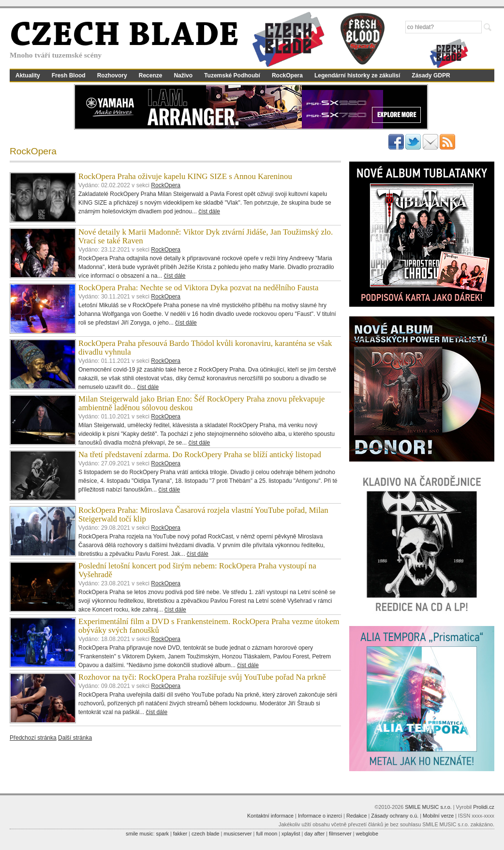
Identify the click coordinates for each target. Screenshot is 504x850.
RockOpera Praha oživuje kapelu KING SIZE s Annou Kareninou (185, 176)
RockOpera (287, 75)
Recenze (151, 75)
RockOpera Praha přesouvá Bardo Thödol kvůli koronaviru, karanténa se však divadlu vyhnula (205, 348)
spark (162, 833)
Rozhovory (112, 75)
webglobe (367, 833)
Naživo (183, 75)
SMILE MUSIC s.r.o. (428, 807)
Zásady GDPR (431, 75)
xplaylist (291, 833)
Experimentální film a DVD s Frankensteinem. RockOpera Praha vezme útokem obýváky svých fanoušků (209, 626)
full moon (266, 833)
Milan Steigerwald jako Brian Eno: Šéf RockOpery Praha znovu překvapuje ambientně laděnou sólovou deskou (201, 403)
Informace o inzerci (320, 816)
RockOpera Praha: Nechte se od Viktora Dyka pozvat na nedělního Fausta (198, 287)
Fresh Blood (69, 75)
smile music (139, 833)
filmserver (340, 833)
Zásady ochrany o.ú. (394, 816)
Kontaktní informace (270, 816)
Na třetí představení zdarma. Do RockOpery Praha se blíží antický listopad (199, 454)
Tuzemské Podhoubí (232, 75)
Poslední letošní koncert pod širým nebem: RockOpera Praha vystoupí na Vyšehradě (197, 570)
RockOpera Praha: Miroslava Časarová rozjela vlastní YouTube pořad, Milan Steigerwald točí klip (203, 514)
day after (314, 833)
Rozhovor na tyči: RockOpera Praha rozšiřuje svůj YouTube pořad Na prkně (202, 677)
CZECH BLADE (124, 36)
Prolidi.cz (483, 807)
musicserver (237, 833)
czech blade (206, 833)
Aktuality (27, 75)
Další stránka (75, 737)
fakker (180, 833)
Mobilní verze (438, 816)
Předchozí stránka (33, 737)
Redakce (356, 816)
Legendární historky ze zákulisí (357, 75)
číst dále (209, 211)
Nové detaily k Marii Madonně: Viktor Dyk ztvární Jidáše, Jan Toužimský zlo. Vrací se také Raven (205, 236)
